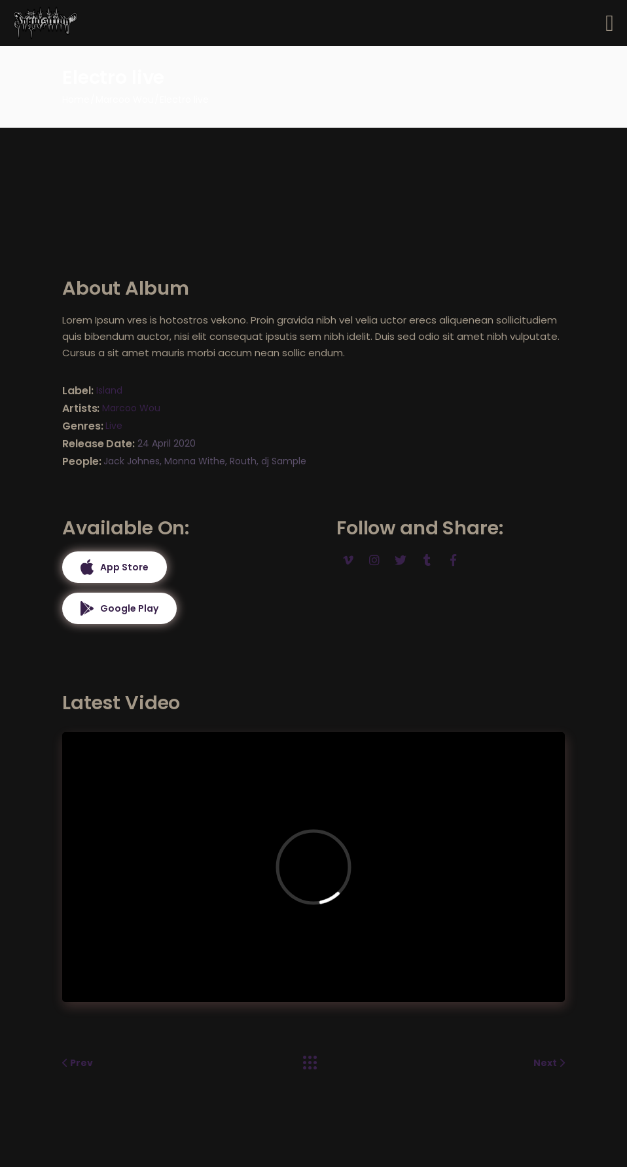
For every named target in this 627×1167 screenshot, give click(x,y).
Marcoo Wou (131, 408)
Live (113, 425)
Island (109, 390)
